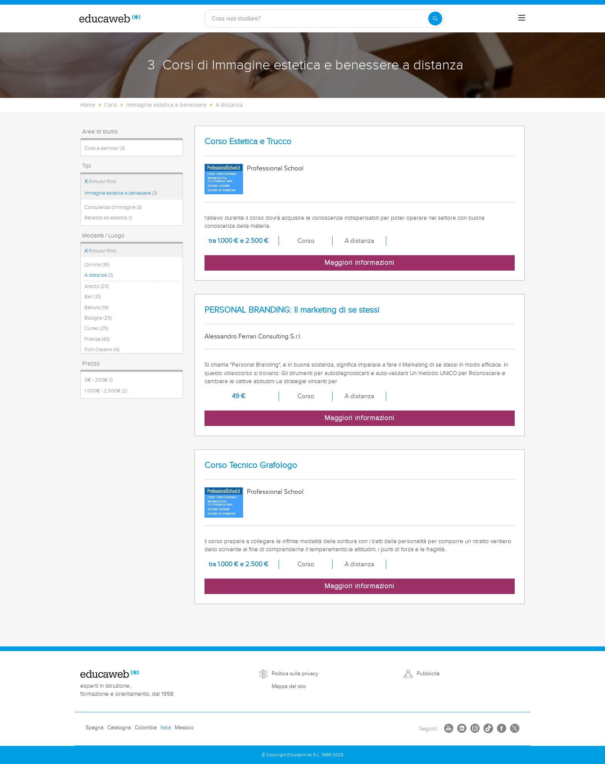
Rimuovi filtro (100, 181)
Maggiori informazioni (359, 263)
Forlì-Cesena (102, 350)
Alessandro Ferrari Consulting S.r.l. (253, 336)
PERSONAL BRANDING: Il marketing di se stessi (291, 310)
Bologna (98, 318)
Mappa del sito (289, 686)
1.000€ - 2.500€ (105, 391)
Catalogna (119, 728)
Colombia (146, 728)
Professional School (275, 168)
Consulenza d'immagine (113, 207)
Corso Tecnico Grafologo (250, 465)
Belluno (96, 308)
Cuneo (96, 328)
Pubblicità (428, 674)
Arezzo (96, 286)
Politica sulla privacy (295, 674)
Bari (92, 297)
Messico (184, 728)
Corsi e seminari (104, 148)
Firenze (97, 339)
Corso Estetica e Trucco (247, 141)
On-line (97, 265)
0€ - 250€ (98, 380)
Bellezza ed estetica (108, 218)
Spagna (94, 728)
